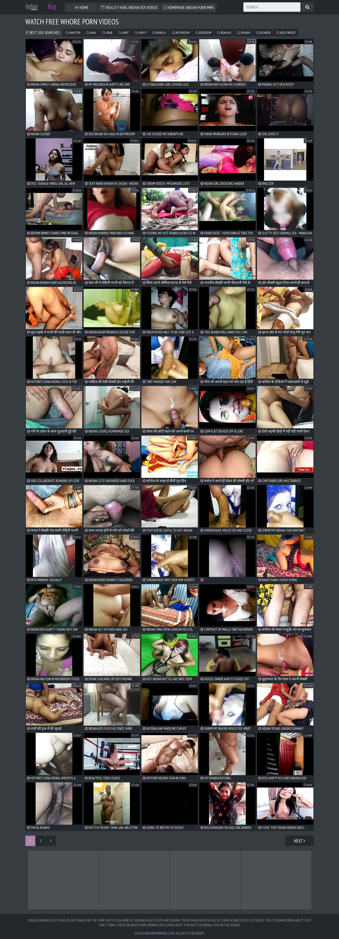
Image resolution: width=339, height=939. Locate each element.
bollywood (286, 33)
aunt (123, 33)
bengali (224, 33)
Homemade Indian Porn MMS (188, 7)
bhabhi (243, 33)
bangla (159, 33)
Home (81, 7)
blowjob (263, 33)
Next (299, 841)
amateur (73, 33)
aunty (140, 33)
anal (91, 33)
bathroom (181, 33)
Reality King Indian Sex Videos (129, 7)
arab (107, 33)
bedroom (203, 33)
